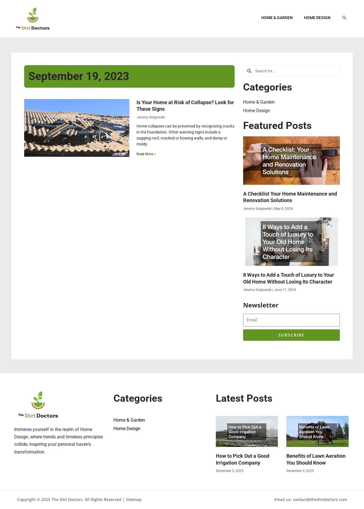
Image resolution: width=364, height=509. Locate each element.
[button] (344, 17)
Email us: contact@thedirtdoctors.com (310, 499)
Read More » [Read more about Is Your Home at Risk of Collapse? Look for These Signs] (146, 154)
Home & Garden (259, 102)
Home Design (256, 110)
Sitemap (134, 499)
